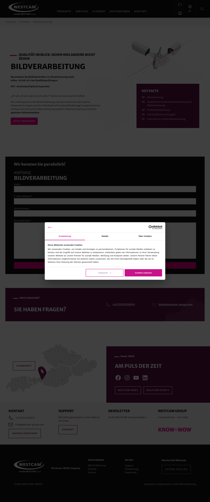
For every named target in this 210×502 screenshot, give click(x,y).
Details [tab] (105, 236)
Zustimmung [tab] (65, 236)
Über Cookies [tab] (145, 236)
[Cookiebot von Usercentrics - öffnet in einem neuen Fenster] (150, 227)
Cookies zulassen (143, 273)
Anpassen (104, 273)
